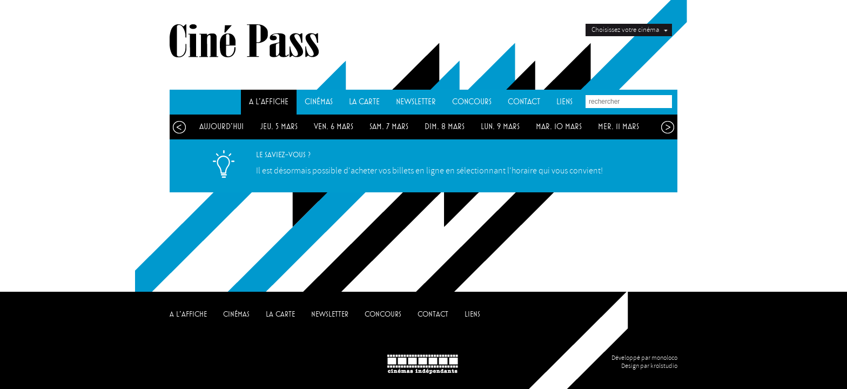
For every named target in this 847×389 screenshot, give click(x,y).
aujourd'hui (221, 127)
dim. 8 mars (445, 127)
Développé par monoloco (644, 358)
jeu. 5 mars (279, 127)
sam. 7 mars (388, 127)
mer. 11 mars (618, 127)
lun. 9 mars (500, 127)
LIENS (564, 102)
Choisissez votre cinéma (625, 29)
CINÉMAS (319, 102)
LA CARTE (364, 102)
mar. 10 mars (559, 127)
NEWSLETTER (416, 102)
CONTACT (524, 102)
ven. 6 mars (333, 127)
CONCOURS (472, 102)
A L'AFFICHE (268, 102)
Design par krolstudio (649, 366)
